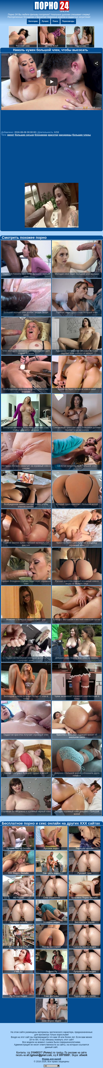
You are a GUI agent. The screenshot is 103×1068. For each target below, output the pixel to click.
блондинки (41, 135)
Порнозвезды (68, 21)
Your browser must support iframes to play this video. (51, 91)
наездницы (65, 135)
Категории (33, 21)
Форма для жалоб (51, 1059)
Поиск (55, 21)
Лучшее (45, 21)
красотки (53, 135)
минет (10, 135)
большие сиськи (24, 135)
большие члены (81, 135)
